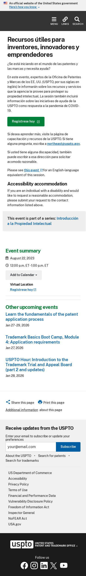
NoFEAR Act (17, 518)
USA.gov (14, 524)
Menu (54, 21)
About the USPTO (18, 456)
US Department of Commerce (30, 473)
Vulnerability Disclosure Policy (30, 501)
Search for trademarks (22, 460)
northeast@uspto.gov (63, 144)
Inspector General (21, 513)
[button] (20, 403)
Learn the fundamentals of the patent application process (42, 317)
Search (76, 21)
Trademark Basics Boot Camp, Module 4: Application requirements (42, 339)
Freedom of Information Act (28, 507)
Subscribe (68, 446)
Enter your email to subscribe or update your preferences (38, 438)
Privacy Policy (18, 484)
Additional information (22, 410)
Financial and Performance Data (32, 496)
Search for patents (52, 456)
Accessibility (17, 478)
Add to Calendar (23, 275)
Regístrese (23, 290)
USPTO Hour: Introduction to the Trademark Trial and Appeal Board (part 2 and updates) (39, 364)
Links (65, 21)
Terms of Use (18, 490)
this (33, 170)
